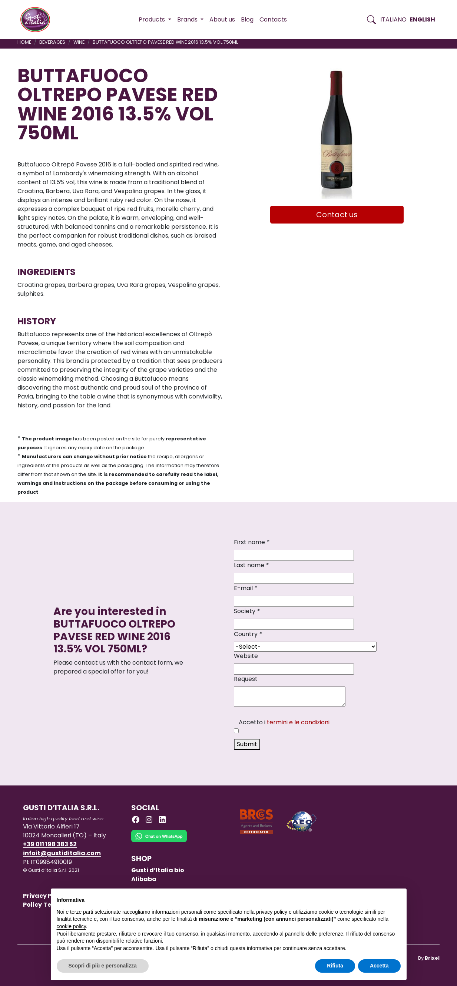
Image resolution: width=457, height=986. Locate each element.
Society (247, 611)
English (422, 19)
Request (246, 679)
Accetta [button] (379, 966)
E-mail (245, 588)
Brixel (432, 958)
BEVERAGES (52, 42)
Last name (251, 565)
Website (246, 656)
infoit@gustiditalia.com (62, 853)
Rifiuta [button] (335, 966)
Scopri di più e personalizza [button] (103, 966)
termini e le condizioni (298, 722)
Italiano (393, 19)
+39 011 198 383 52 (50, 844)
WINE (79, 42)
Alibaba (143, 879)
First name (251, 542)
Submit (247, 744)
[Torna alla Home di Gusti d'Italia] (38, 19)
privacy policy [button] (271, 912)
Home (24, 42)
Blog (247, 19)
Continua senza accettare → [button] (366, 898)
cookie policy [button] (71, 926)
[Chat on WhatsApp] (159, 841)
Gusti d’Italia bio (157, 870)
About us (222, 19)
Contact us (337, 214)
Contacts (273, 19)
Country (248, 634)
